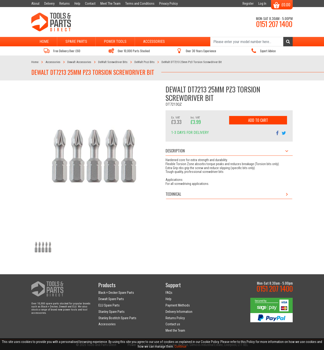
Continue (180, 346)
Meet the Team (175, 330)
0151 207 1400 (274, 23)
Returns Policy (175, 318)
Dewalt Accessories (79, 62)
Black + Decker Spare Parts (116, 292)
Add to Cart (258, 120)
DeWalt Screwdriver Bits (112, 62)
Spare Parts (76, 41)
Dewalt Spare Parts (111, 299)
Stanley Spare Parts (111, 312)
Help (168, 299)
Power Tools (115, 41)
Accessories (154, 41)
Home (44, 41)
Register (248, 3)
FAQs (169, 292)
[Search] (251, 41)
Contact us (173, 324)
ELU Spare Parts (109, 305)
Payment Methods (178, 305)
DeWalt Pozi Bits (144, 62)
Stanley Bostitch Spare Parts (117, 318)
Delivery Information (179, 312)
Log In (262, 3)
